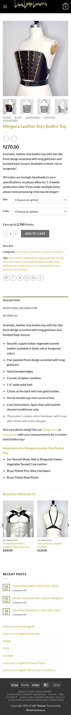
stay (33, 265)
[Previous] (3, 533)
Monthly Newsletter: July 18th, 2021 (37, 610)
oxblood (7, 265)
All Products (22, 251)
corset (25, 261)
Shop (18, 117)
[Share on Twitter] (20, 278)
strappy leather (45, 265)
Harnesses (32, 117)
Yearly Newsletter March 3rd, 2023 (35, 585)
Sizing (6, 641)
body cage (37, 257)
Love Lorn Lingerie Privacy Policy (24, 663)
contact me (10, 434)
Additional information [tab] (20, 308)
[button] (5, 6)
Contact (8, 655)
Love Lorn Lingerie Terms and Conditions (29, 670)
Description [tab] (11, 300)
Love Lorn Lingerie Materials (21, 633)
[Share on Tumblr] (40, 278)
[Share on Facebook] (13, 278)
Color (6, 211)
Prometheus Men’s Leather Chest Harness (16, 545)
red (14, 265)
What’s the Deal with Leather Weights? (38, 598)
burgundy (49, 257)
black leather (16, 257)
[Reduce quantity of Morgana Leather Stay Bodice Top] (5, 233)
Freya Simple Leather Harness (49, 545)
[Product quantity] (10, 233)
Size (5, 199)
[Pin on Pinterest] (33, 278)
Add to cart (35, 233)
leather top (53, 261)
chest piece (15, 261)
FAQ (6, 648)
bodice (27, 257)
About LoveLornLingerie (18, 626)
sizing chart (49, 429)
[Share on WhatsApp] (6, 278)
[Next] (66, 108)
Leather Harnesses (53, 251)
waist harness (19, 269)
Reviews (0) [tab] (10, 315)
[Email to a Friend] (27, 278)
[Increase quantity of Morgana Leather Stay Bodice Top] (15, 233)
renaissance (23, 265)
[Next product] (6, 138)
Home (7, 117)
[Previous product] (13, 138)
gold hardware (37, 261)
